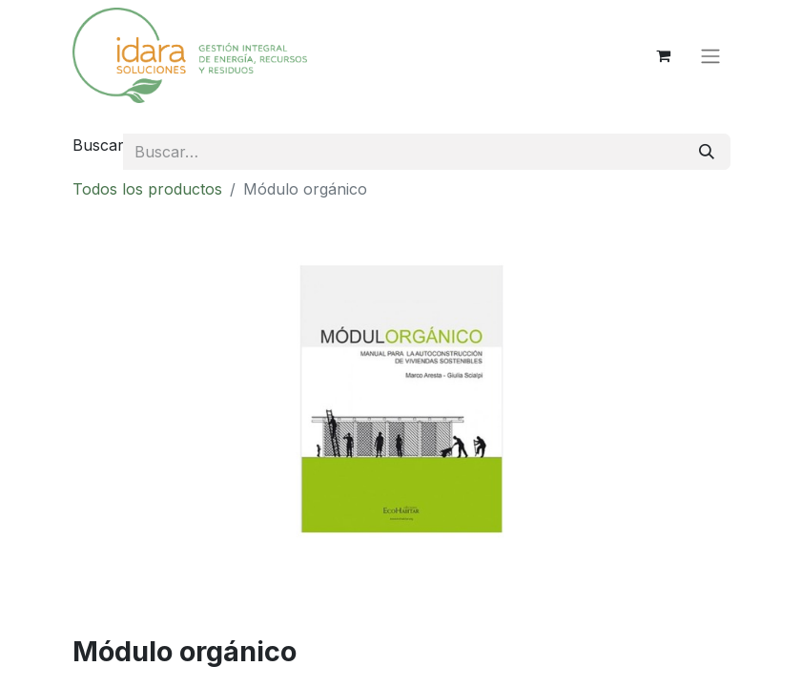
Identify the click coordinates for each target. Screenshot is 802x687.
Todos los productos (147, 188)
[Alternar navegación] (710, 55)
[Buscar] (706, 152)
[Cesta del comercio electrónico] (664, 55)
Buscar (98, 145)
